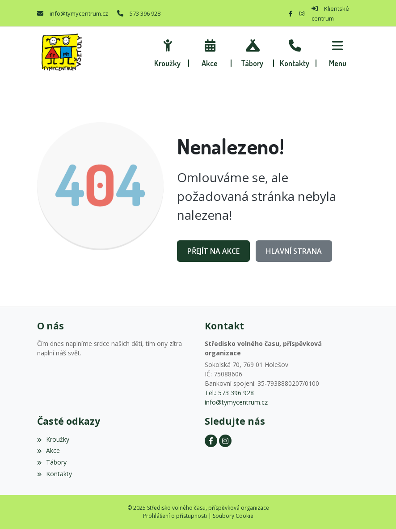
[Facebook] (290, 13)
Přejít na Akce (213, 251)
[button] (337, 52)
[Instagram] (301, 13)
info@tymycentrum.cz (79, 13)
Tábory (52, 462)
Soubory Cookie (233, 516)
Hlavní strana (294, 251)
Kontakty (54, 473)
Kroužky (53, 439)
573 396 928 (145, 13)
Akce (48, 450)
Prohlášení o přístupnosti (175, 516)
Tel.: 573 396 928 (229, 392)
